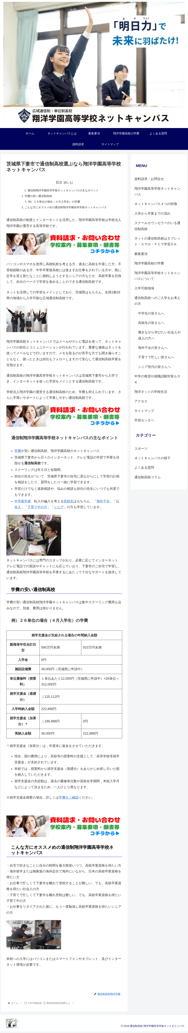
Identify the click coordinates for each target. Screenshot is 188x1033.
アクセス (141, 401)
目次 (59, 182)
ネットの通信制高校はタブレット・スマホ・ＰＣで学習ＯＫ (157, 241)
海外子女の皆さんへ (153, 348)
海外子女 (103, 502)
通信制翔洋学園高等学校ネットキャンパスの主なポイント (63, 190)
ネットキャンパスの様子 (152, 458)
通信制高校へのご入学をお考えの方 (157, 301)
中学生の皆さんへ (151, 313)
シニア (59, 508)
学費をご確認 (69, 799)
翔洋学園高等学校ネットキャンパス (157, 191)
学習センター (144, 420)
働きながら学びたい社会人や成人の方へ (159, 335)
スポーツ (141, 448)
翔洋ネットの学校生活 (150, 392)
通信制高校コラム (147, 477)
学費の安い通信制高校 (36, 196)
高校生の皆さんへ (151, 323)
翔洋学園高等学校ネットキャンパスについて (157, 276)
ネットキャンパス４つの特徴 (155, 204)
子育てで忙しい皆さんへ (156, 357)
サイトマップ (144, 411)
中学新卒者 (22, 502)
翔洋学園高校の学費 (149, 263)
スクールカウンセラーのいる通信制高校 (157, 226)
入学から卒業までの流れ (152, 213)
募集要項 (141, 254)
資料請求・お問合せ (149, 179)
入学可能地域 (144, 288)
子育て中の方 (37, 508)
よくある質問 (144, 467)
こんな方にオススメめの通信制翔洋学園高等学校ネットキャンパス (66, 208)
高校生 (68, 502)
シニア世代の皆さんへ (154, 367)
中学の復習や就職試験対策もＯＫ (157, 379)
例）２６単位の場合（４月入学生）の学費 (53, 202)
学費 (17, 452)
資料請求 (64, 984)
